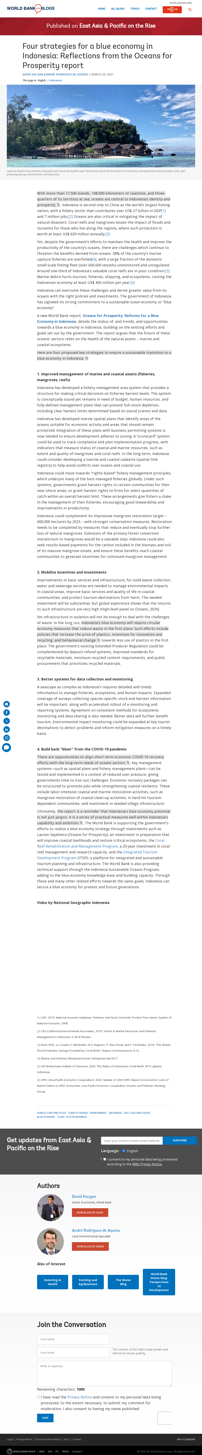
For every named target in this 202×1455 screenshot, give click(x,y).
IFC (57, 1451)
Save (45, 1417)
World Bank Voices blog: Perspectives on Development (159, 1282)
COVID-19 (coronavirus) (72, 1117)
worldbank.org (181, 3)
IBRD (42, 1451)
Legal (10, 1439)
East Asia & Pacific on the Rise (117, 26)
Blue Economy (46, 1117)
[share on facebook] (6, 712)
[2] (71, 216)
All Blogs (117, 9)
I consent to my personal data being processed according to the (142, 1161)
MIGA (65, 1451)
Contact (151, 9)
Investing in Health (52, 1282)
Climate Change (78, 1113)
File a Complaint (186, 1439)
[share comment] (6, 747)
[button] (190, 9)
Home (101, 9)
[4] (94, 259)
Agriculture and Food (51, 1113)
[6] (132, 282)
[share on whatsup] (6, 738)
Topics (134, 9)
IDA (50, 1451)
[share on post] (6, 721)
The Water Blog (123, 1282)
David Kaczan (32, 74)
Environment (98, 1113)
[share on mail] (6, 704)
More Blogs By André (90, 1246)
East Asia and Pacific (137, 1113)
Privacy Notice (79, 1397)
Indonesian (55, 80)
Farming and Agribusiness (88, 1282)
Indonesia (115, 1113)
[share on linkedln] (6, 729)
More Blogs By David (90, 1212)
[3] (107, 234)
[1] (163, 210)
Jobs (66, 1439)
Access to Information (48, 1439)
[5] (167, 270)
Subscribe (180, 1140)
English (42, 80)
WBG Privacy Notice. (147, 1164)
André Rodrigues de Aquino (67, 74)
